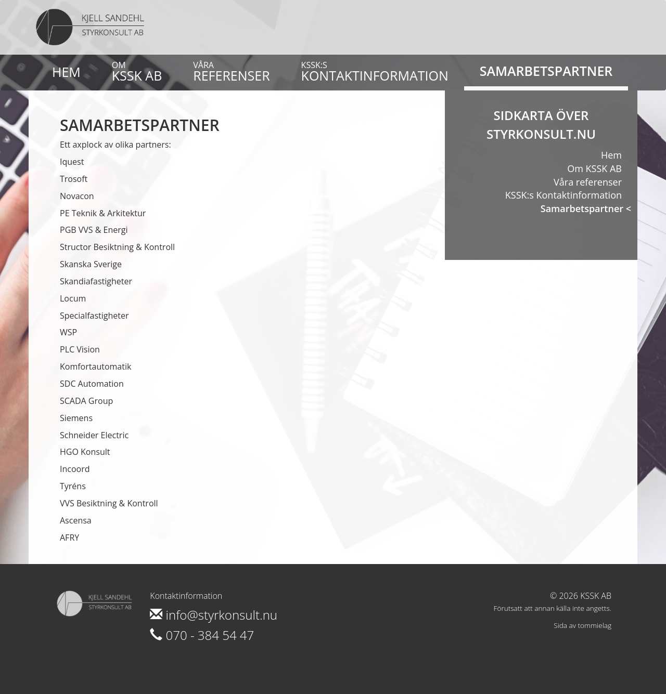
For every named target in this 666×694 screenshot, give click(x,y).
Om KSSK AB (594, 168)
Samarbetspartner (546, 71)
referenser (231, 71)
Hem (66, 72)
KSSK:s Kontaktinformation (563, 195)
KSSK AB (137, 71)
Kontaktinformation (375, 71)
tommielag (594, 625)
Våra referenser (588, 182)
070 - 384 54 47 (202, 635)
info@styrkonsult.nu (213, 614)
